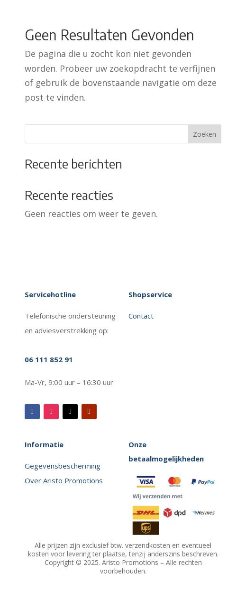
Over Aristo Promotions (64, 480)
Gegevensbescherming (62, 465)
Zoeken (204, 134)
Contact (141, 315)
